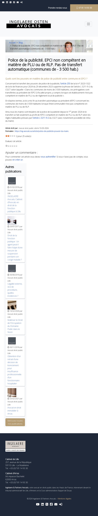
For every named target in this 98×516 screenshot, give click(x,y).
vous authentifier (48, 156)
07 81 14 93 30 (84, 7)
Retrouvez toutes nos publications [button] (15, 422)
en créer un (17, 159)
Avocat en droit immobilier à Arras (14, 410)
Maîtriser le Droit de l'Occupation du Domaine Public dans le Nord (15, 326)
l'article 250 (65, 83)
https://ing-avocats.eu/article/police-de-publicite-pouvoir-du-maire (41, 131)
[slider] (10, 136)
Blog (21, 42)
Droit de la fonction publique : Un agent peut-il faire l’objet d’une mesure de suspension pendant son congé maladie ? (15, 247)
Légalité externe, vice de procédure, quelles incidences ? (15, 289)
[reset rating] (6, 146)
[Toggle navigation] (88, 24)
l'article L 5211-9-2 (40, 117)
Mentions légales (64, 498)
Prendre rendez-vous (57, 7)
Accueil (12, 42)
